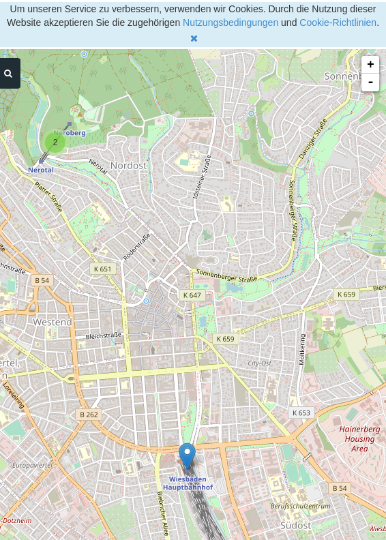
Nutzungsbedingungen (230, 22)
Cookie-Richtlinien (337, 22)
